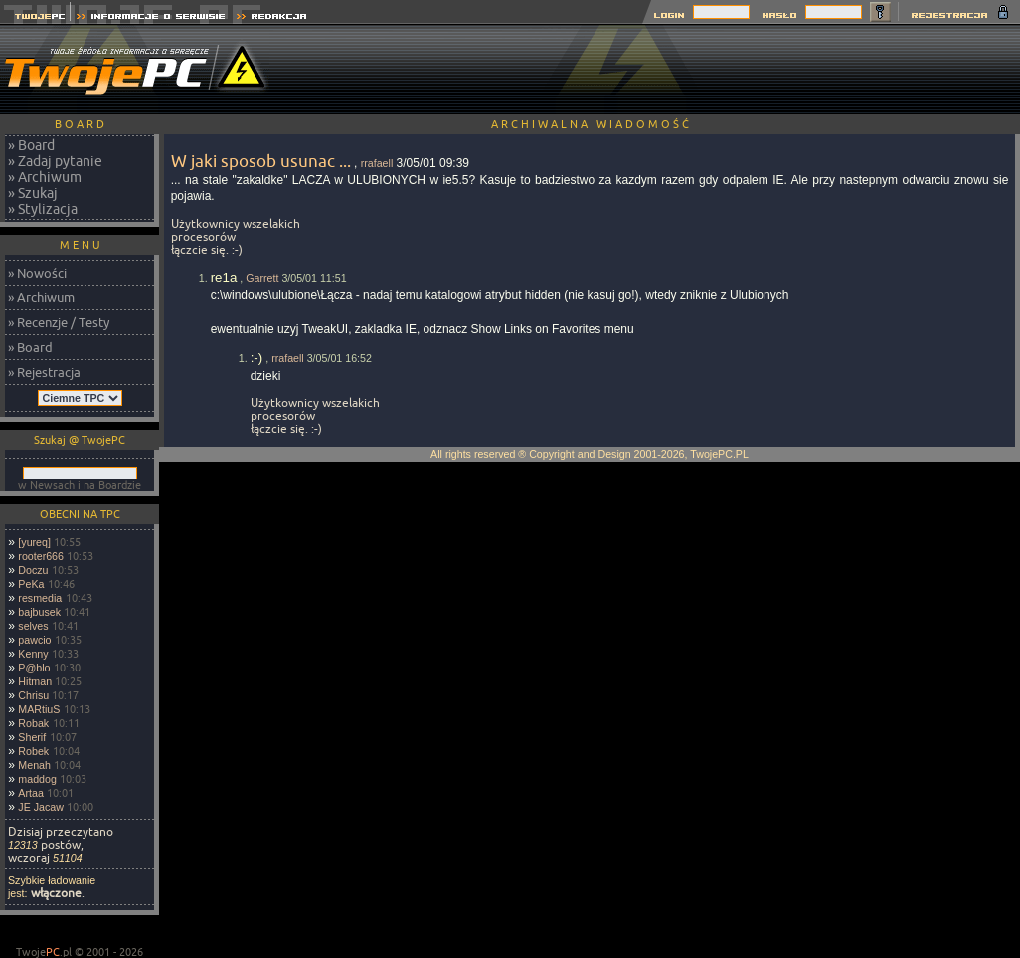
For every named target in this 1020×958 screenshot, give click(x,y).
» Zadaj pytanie (55, 161)
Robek (33, 751)
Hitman (35, 681)
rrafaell (377, 163)
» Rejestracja (44, 372)
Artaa (30, 793)
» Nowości (37, 273)
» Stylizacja (43, 209)
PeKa (31, 584)
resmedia (40, 598)
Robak (33, 723)
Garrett (262, 278)
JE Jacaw (41, 807)
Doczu (33, 570)
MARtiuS (39, 709)
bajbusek (39, 612)
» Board (31, 145)
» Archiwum (45, 177)
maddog (37, 779)
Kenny (33, 654)
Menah (34, 765)
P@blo (34, 667)
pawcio (34, 640)
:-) (257, 357)
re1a (224, 277)
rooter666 (41, 556)
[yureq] (34, 542)
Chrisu (33, 695)
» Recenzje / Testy (58, 322)
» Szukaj (33, 193)
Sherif (32, 737)
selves (33, 626)
